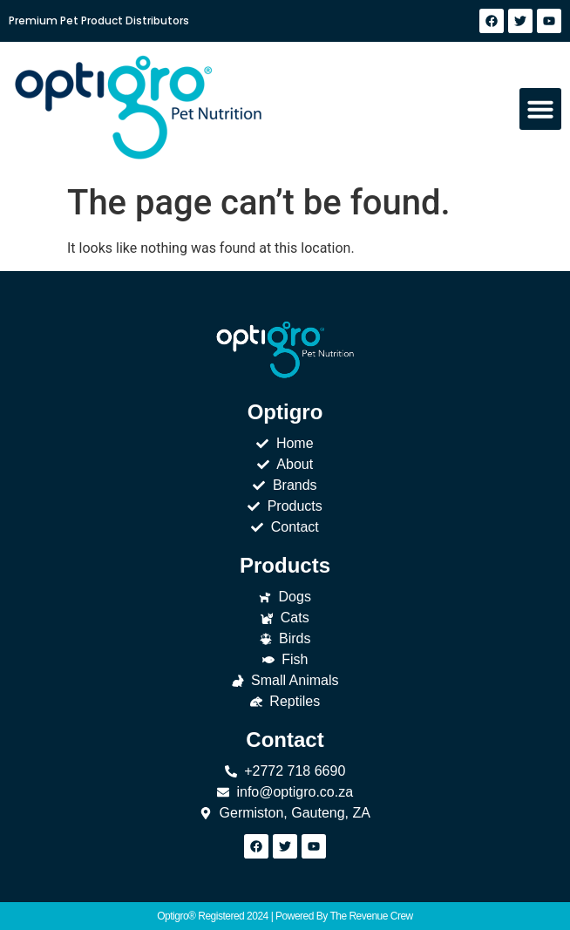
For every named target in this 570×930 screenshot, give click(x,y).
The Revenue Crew (370, 916)
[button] (540, 109)
